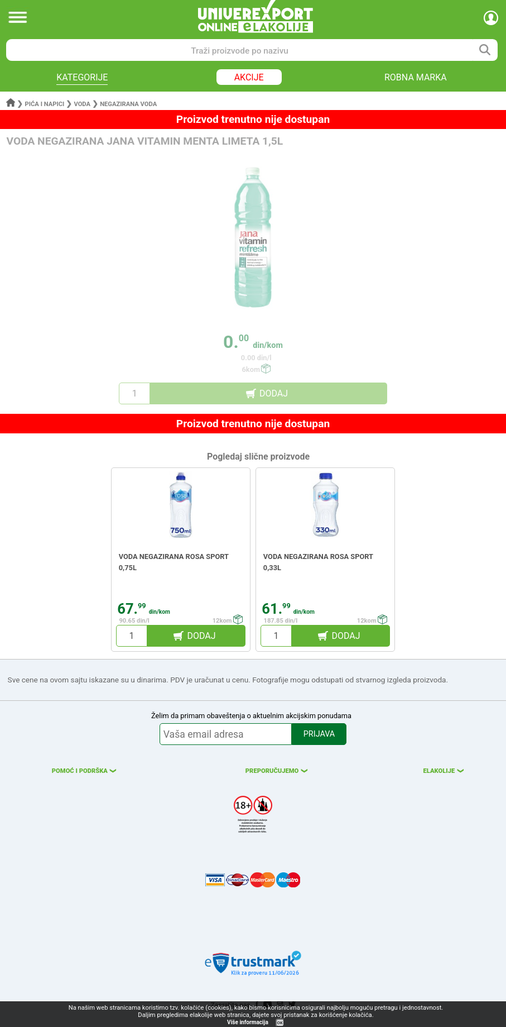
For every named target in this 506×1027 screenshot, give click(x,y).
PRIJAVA (319, 734)
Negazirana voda (128, 104)
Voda (82, 104)
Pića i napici (45, 104)
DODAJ (273, 393)
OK (280, 1022)
